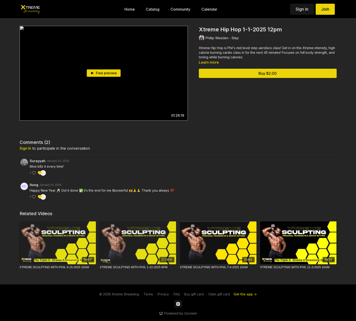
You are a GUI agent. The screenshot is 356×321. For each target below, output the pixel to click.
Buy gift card (194, 294)
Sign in (302, 9)
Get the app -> (245, 294)
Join (325, 9)
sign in (25, 148)
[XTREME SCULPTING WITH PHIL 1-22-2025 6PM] (138, 267)
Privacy (163, 294)
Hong (34, 185)
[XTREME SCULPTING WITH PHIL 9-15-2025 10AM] (58, 267)
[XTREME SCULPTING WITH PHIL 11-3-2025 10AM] (298, 267)
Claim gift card (219, 294)
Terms (148, 294)
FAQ (177, 294)
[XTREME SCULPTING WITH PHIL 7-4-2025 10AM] (218, 267)
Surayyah (37, 161)
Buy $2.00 (268, 73)
